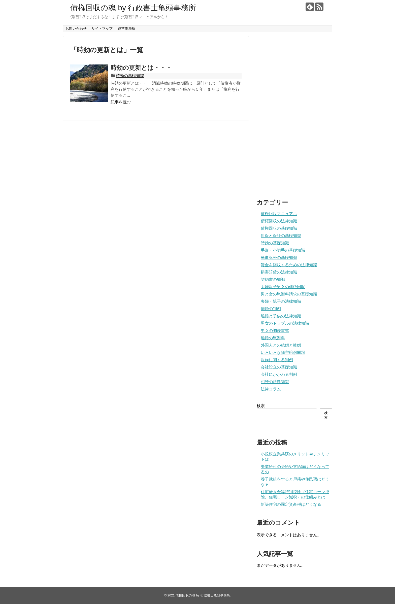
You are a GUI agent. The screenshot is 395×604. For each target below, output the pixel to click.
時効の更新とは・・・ (141, 67)
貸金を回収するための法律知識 (289, 265)
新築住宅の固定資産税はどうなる (291, 504)
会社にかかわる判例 (279, 374)
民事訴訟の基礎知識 (279, 257)
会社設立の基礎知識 (279, 367)
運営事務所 (126, 28)
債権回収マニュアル (279, 214)
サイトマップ (102, 28)
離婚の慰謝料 (273, 338)
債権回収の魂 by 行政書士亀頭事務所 (133, 8)
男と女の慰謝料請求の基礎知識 (289, 294)
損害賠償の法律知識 (279, 272)
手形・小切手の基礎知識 (283, 250)
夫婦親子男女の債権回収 (283, 287)
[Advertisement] (294, 111)
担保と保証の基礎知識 (281, 235)
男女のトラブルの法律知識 (285, 323)
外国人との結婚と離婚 (281, 345)
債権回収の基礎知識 (279, 228)
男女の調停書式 (275, 330)
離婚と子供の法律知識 (281, 316)
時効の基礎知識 (130, 76)
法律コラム (271, 389)
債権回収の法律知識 (279, 221)
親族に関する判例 (277, 360)
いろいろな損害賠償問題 (283, 352)
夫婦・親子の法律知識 (281, 301)
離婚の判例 (271, 309)
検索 (261, 406)
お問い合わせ (76, 28)
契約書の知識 (273, 279)
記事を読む (121, 102)
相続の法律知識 (275, 382)
